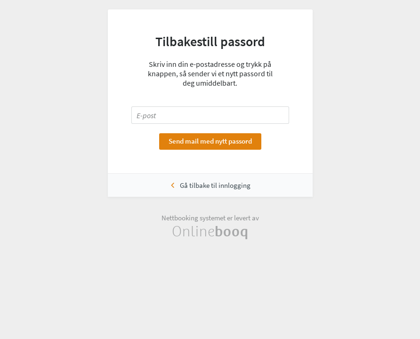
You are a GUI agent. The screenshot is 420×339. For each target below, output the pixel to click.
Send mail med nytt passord (210, 141)
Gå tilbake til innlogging (215, 185)
